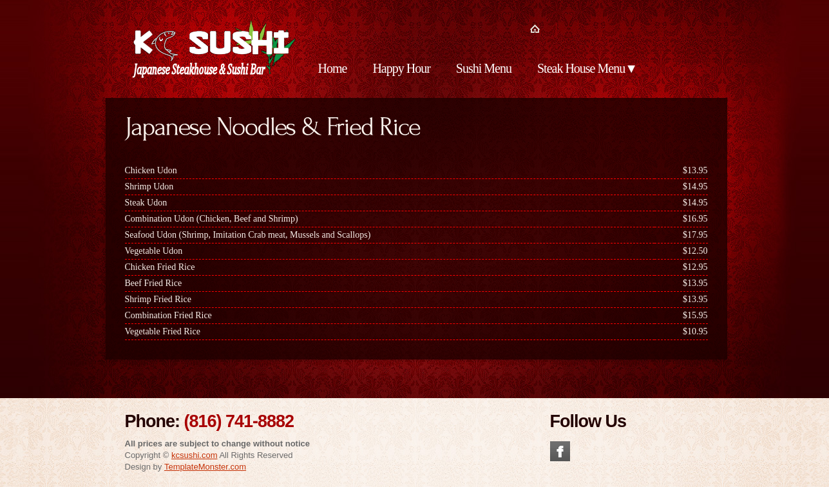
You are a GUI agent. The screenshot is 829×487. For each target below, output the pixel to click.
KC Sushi (212, 50)
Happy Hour (401, 68)
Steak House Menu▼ (587, 68)
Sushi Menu (483, 68)
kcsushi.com (194, 455)
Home (332, 68)
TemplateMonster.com (205, 467)
